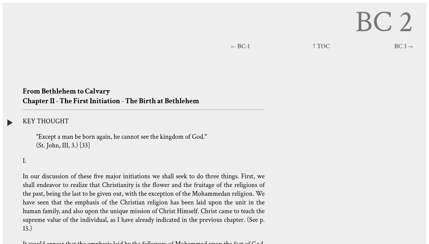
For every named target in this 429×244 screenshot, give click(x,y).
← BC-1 (240, 46)
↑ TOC (321, 46)
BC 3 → (403, 46)
